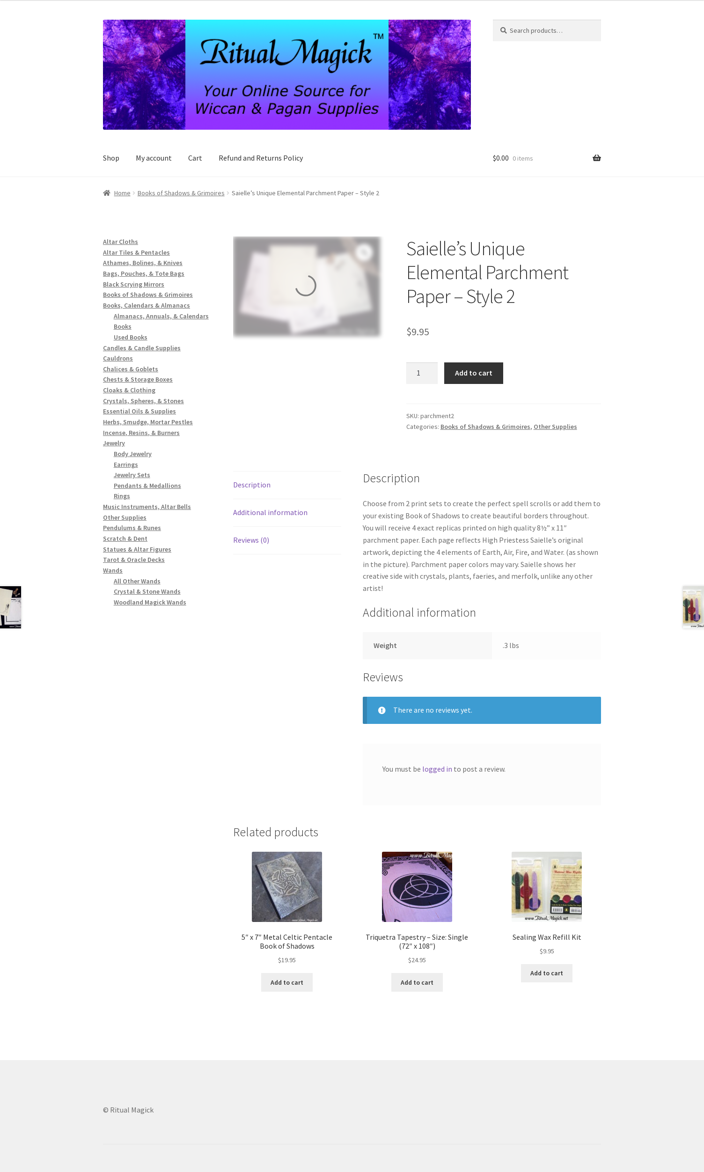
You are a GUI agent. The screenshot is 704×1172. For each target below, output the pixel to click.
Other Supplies (555, 426)
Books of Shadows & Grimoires (181, 193)
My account (154, 157)
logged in (437, 769)
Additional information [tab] (270, 512)
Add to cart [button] (287, 982)
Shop (111, 157)
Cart (195, 157)
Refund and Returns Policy (261, 157)
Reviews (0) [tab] (251, 540)
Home (122, 193)
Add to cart (473, 372)
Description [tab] (252, 484)
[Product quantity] (422, 373)
